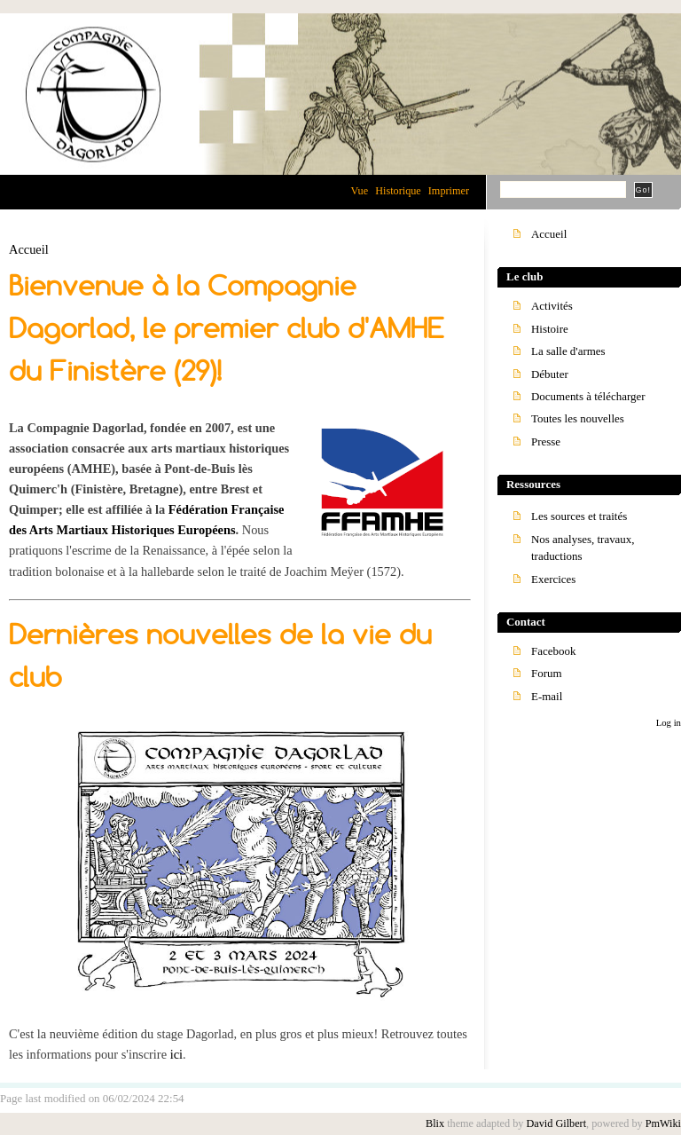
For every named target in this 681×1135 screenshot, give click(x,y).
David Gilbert (556, 1123)
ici (176, 1054)
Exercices (553, 579)
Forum (546, 673)
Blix (435, 1123)
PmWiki (663, 1123)
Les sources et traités (579, 516)
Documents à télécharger (588, 396)
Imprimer (448, 191)
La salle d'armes (568, 351)
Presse (545, 441)
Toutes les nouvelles (577, 418)
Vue (359, 191)
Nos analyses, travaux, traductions (583, 547)
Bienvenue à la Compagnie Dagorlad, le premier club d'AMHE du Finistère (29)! (226, 328)
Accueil (29, 249)
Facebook (553, 651)
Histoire (549, 328)
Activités (552, 305)
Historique (398, 191)
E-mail (546, 696)
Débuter (549, 374)
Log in (668, 722)
